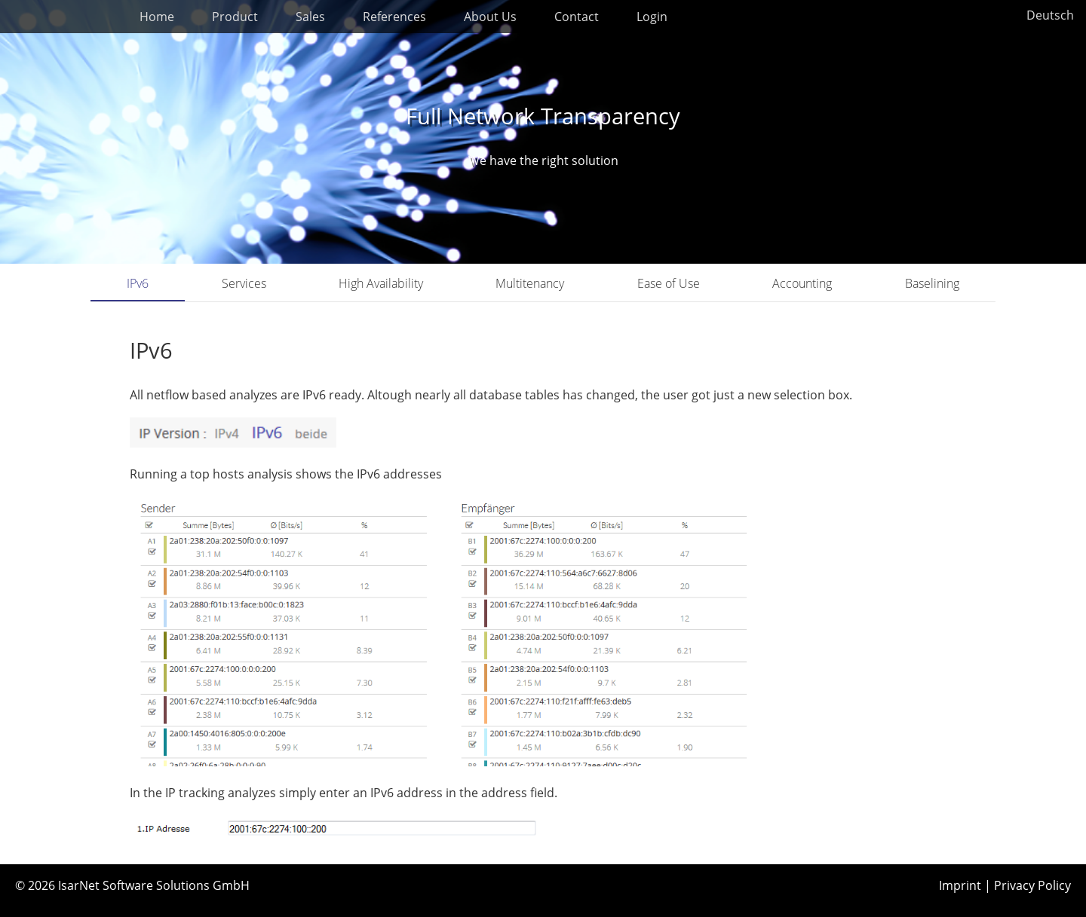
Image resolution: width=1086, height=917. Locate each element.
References (394, 16)
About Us (490, 16)
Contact (576, 16)
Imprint (960, 885)
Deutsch (1050, 15)
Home (157, 16)
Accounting (802, 283)
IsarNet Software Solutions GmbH (154, 885)
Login (652, 16)
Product (235, 16)
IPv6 (138, 283)
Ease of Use (668, 283)
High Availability (381, 283)
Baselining (932, 283)
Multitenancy (529, 283)
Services (244, 283)
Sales (310, 16)
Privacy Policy (1032, 885)
